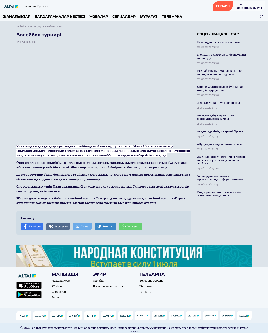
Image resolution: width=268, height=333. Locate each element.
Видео (56, 297)
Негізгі (20, 26)
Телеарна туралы (151, 280)
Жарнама (145, 286)
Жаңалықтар (16, 16)
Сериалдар (124, 16)
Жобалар (98, 16)
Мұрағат (148, 16)
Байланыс (146, 292)
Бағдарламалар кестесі (60, 16)
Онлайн (98, 280)
